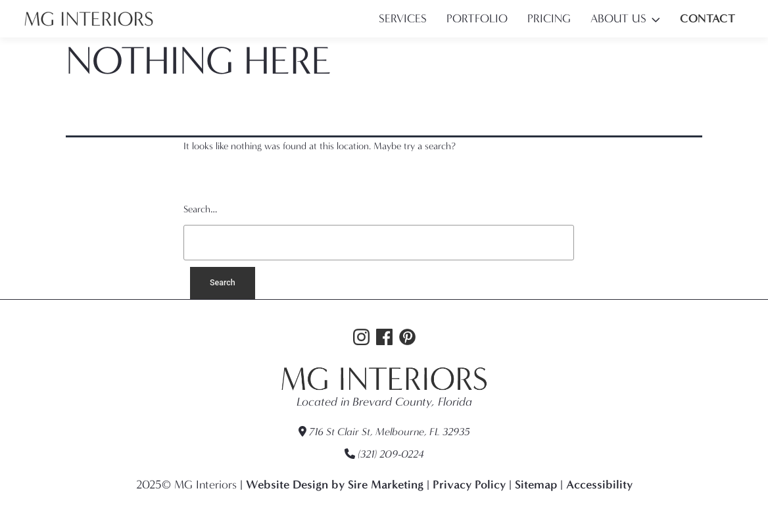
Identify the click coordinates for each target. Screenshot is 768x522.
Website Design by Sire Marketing (334, 484)
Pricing (549, 19)
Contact (707, 18)
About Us (618, 19)
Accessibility (599, 484)
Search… (200, 209)
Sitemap (536, 484)
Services (403, 19)
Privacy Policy (469, 484)
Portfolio (477, 19)
